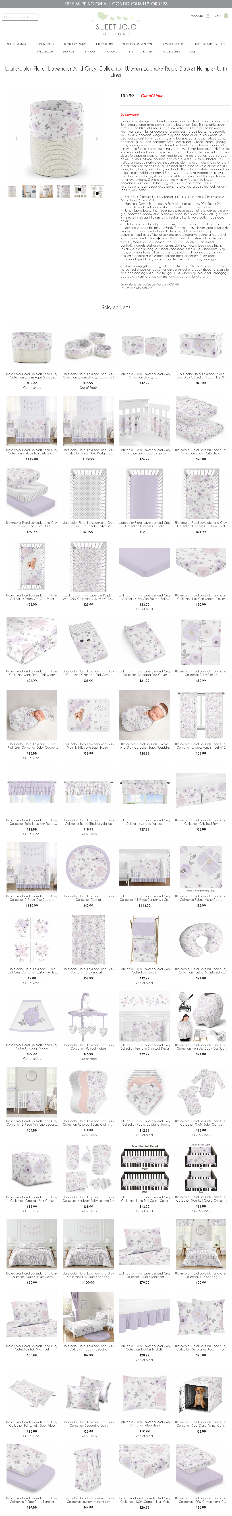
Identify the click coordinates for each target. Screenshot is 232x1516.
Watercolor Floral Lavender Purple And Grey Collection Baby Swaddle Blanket (144, 745)
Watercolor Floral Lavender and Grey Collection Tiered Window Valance (88, 821)
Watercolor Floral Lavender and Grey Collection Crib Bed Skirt (201, 821)
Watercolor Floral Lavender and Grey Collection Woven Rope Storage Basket (32, 375)
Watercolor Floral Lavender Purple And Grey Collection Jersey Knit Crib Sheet (88, 597)
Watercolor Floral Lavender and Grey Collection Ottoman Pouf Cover (32, 1198)
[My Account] (208, 15)
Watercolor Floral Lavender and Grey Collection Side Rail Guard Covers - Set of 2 (201, 1198)
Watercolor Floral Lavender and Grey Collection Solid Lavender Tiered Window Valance (32, 822)
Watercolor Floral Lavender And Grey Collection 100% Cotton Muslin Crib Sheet (144, 1500)
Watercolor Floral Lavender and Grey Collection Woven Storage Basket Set (88, 375)
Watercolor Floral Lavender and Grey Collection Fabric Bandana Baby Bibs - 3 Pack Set (144, 1123)
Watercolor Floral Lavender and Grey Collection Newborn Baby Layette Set (88, 1198)
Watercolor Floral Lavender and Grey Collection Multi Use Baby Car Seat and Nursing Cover (201, 1047)
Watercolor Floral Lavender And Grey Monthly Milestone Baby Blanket (88, 745)
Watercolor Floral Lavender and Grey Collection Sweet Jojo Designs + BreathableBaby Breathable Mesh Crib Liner (144, 451)
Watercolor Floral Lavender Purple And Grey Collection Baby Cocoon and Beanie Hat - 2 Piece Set (32, 745)
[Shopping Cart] (226, 16)
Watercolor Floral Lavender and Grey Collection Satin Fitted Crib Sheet (32, 673)
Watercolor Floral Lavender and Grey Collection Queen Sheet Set (144, 1275)
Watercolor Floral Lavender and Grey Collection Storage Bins (144, 375)
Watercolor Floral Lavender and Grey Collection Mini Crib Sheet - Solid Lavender (144, 597)
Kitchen (148, 51)
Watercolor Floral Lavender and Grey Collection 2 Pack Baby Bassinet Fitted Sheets (32, 1500)
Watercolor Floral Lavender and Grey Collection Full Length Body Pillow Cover (32, 1424)
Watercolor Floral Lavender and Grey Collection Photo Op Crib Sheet (32, 597)
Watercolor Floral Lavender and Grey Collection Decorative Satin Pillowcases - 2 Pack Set (88, 1424)
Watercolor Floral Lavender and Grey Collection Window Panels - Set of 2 (201, 745)
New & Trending (17, 44)
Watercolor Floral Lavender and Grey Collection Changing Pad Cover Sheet (144, 673)
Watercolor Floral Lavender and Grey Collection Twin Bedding (201, 1275)
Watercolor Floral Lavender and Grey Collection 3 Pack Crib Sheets (32, 524)
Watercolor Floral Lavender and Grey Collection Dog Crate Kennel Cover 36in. (201, 1424)
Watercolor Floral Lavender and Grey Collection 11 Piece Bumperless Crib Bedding (144, 898)
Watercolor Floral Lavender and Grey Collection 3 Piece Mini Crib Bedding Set (32, 1123)
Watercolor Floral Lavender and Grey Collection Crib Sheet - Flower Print (201, 524)
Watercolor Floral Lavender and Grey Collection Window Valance (144, 821)
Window (89, 51)
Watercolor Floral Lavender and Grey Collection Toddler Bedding (88, 1347)
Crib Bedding (45, 44)
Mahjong (111, 51)
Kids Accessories (174, 44)
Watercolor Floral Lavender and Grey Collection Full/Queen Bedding (88, 1275)
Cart (217, 16)
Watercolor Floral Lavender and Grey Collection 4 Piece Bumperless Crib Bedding (32, 451)
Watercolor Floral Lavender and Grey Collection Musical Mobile (88, 1046)
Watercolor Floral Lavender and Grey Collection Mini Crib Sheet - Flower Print (201, 597)
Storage (68, 51)
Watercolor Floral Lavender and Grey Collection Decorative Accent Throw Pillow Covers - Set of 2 (201, 1347)
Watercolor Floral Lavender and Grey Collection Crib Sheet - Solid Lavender (144, 524)
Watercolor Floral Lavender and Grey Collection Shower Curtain (88, 970)
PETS (130, 51)
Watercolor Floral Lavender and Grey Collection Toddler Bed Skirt (144, 1347)
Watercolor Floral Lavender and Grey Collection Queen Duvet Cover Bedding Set (32, 1275)
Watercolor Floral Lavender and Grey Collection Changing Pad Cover (88, 673)
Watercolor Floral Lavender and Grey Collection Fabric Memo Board (201, 897)
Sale (193, 51)
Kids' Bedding (104, 44)
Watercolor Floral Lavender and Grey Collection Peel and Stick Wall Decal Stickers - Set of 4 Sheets (144, 1047)
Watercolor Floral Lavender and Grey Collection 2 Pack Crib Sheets (201, 451)
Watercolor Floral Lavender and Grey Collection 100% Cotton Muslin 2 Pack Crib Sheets (201, 1500)
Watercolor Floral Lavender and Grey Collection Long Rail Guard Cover (144, 1198)
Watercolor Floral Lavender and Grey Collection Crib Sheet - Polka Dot (88, 524)
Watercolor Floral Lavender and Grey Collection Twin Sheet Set (32, 1347)
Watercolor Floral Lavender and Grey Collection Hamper (144, 970)
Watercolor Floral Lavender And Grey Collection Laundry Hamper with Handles (88, 1500)
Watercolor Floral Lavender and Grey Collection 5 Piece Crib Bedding (32, 897)
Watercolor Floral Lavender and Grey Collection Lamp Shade (32, 1046)
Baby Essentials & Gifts (210, 44)
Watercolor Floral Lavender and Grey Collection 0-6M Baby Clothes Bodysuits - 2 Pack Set (201, 1123)
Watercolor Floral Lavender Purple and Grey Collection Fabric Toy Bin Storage (201, 375)
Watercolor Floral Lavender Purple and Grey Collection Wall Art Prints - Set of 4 (32, 970)
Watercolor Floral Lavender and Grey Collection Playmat (88, 897)
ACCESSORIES (171, 51)
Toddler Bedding (75, 44)
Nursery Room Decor (137, 44)
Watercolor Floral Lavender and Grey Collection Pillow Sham (144, 1423)
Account (197, 16)
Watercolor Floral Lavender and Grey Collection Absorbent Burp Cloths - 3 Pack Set (88, 1123)
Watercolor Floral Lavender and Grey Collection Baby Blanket (201, 673)
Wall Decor (45, 51)
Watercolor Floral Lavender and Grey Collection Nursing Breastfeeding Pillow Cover (201, 970)
